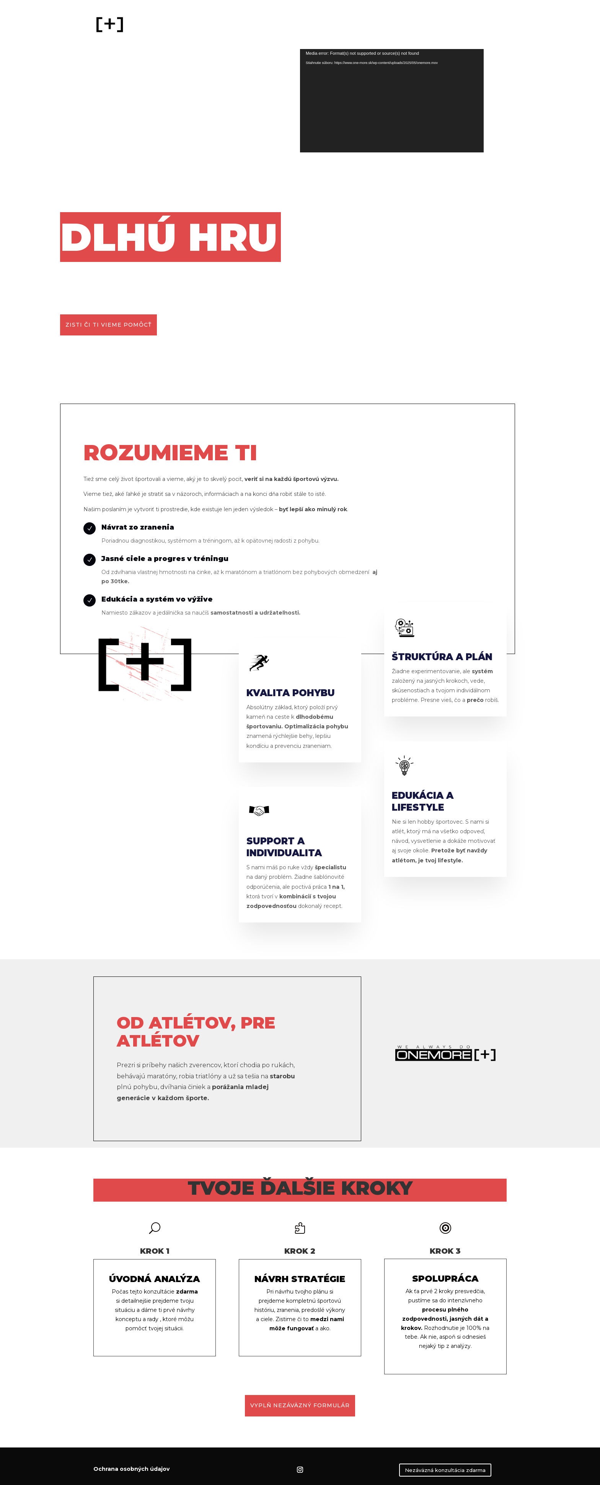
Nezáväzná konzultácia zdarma (445, 1470)
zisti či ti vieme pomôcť (108, 324)
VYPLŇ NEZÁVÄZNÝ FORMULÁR (300, 1405)
